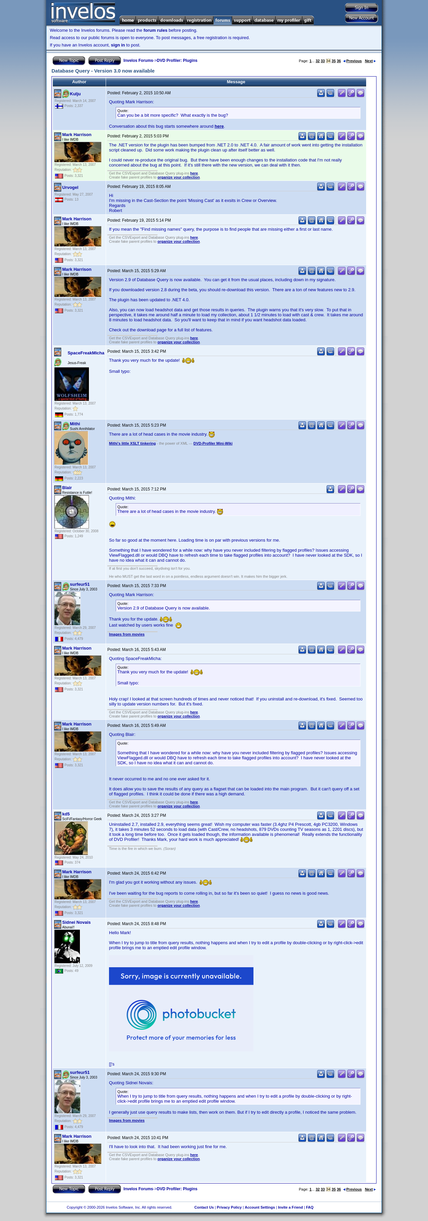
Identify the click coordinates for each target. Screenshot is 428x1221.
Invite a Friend (290, 1207)
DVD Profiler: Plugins (177, 60)
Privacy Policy (229, 1207)
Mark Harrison (76, 134)
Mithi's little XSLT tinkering (132, 443)
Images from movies (126, 634)
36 (339, 61)
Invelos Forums (138, 60)
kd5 (66, 813)
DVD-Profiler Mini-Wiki (213, 443)
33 (323, 61)
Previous (352, 61)
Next (370, 61)
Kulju (75, 93)
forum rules (155, 30)
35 (334, 61)
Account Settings (260, 1207)
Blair (67, 487)
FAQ (310, 1207)
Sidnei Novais (76, 922)
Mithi (75, 423)
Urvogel (70, 187)
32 (318, 61)
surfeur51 (80, 584)
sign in (118, 44)
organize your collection (178, 177)
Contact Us (204, 1207)
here (219, 126)
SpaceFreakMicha (86, 352)
